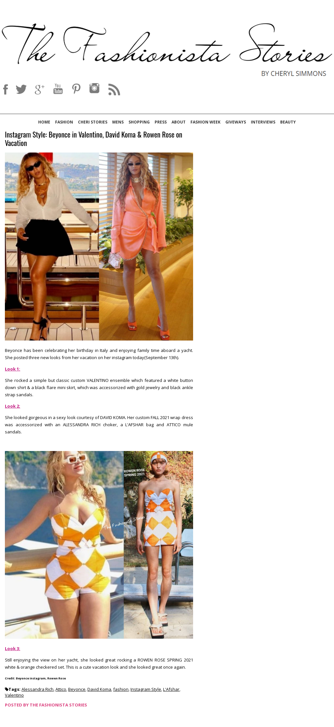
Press (161, 122)
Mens (118, 122)
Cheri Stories (92, 122)
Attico (60, 689)
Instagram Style (145, 689)
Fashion (64, 122)
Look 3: (12, 648)
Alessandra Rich (37, 689)
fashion (121, 689)
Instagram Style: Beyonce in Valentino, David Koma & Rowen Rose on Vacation (93, 139)
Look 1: (12, 369)
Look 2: (12, 406)
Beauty (288, 122)
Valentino (14, 695)
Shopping (139, 122)
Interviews (263, 122)
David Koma (99, 689)
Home (44, 122)
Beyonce (76, 689)
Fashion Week (205, 122)
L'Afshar (171, 689)
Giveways (235, 122)
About (179, 122)
